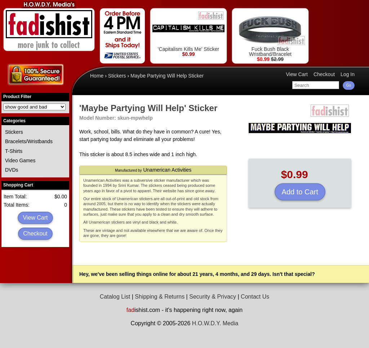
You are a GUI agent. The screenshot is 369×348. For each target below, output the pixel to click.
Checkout (35, 233)
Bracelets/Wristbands (29, 141)
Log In (348, 74)
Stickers (14, 132)
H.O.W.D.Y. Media (215, 323)
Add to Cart (300, 192)
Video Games (20, 160)
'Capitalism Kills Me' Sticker (188, 31)
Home (96, 76)
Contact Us (255, 297)
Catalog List (115, 297)
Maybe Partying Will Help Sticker (167, 76)
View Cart (35, 218)
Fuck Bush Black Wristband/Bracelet (270, 33)
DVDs (11, 170)
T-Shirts (13, 151)
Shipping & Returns (159, 297)
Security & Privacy (212, 297)
